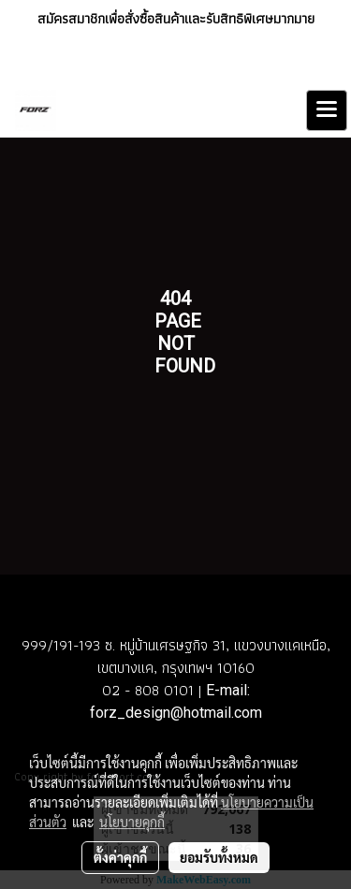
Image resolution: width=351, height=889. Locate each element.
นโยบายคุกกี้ (132, 821)
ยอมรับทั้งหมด (219, 857)
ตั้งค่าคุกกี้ (120, 857)
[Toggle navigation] (326, 110)
